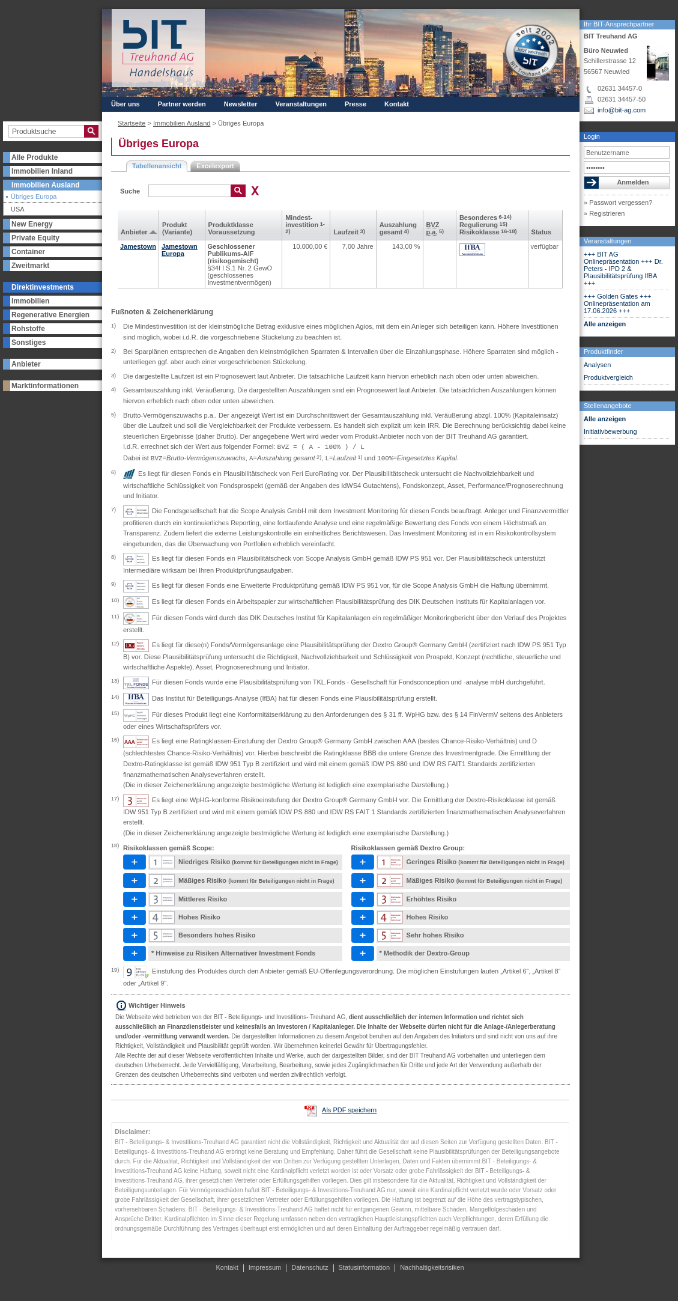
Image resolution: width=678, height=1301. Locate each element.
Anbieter (26, 364)
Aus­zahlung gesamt (398, 228)
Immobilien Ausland (45, 185)
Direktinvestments (42, 287)
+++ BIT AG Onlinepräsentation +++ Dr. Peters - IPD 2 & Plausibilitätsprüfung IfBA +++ (623, 269)
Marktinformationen (45, 386)
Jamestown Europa (180, 250)
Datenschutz (309, 1267)
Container (28, 252)
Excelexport (215, 165)
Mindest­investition (305, 224)
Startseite (131, 123)
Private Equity (35, 238)
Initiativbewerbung (610, 431)
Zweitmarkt (30, 265)
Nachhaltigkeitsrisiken (432, 1267)
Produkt (174, 224)
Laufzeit (349, 232)
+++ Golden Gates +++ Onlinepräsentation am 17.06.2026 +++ (618, 303)
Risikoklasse (488, 232)
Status (541, 232)
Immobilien (30, 301)
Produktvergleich (608, 377)
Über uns (125, 104)
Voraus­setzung (231, 232)
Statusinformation (364, 1267)
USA (18, 209)
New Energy (32, 224)
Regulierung (483, 224)
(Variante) (177, 232)
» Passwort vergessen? (618, 202)
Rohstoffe (28, 328)
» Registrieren (604, 213)
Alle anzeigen (605, 324)
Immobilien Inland (42, 171)
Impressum (265, 1267)
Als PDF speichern (349, 1110)
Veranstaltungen (608, 241)
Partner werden (182, 104)
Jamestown (138, 246)
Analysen (597, 364)
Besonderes (485, 217)
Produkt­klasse (230, 224)
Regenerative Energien (50, 315)
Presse (355, 104)
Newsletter (241, 104)
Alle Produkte (34, 157)
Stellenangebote (608, 405)
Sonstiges (28, 342)
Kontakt (396, 104)
